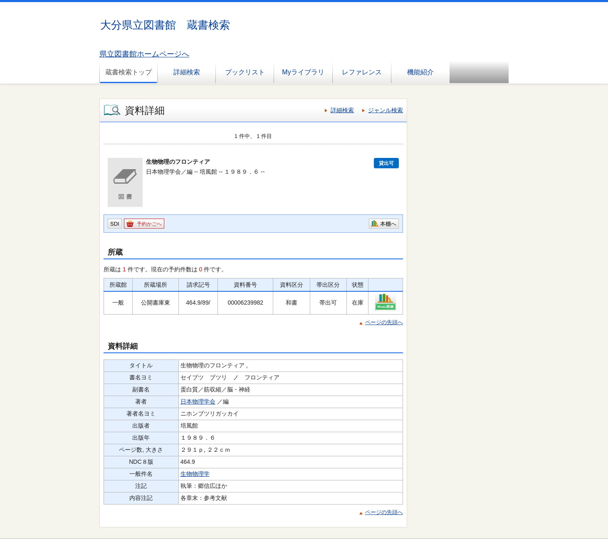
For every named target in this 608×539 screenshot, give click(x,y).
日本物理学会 (197, 401)
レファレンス (362, 72)
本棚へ (388, 224)
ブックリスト (245, 72)
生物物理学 (195, 473)
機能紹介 (420, 72)
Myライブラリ (303, 72)
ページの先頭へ (384, 322)
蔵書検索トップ (128, 72)
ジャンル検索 (385, 110)
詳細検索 (186, 72)
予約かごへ (149, 224)
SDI (114, 224)
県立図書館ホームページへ (144, 54)
